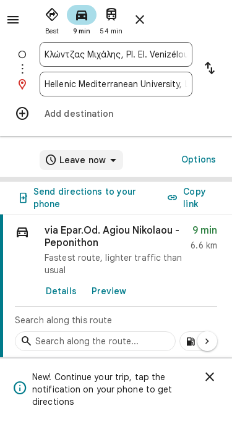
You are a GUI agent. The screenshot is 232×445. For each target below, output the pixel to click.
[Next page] (207, 341)
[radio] (52, 18)
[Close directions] (140, 20)
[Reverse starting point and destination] (209, 69)
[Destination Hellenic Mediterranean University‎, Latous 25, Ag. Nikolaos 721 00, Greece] (116, 84)
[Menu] (13, 20)
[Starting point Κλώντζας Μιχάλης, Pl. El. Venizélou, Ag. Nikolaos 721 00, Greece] (116, 54)
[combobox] (116, 54)
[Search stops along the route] (95, 341)
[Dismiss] (209, 377)
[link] (116, 286)
